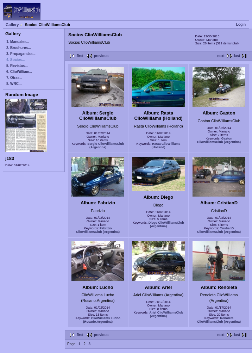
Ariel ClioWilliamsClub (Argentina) (166, 314)
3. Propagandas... (21, 54)
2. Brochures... (18, 48)
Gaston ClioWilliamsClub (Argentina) (219, 140)
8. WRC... (13, 84)
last (237, 56)
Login (241, 24)
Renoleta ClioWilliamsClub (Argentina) (219, 319)
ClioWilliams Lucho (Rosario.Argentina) (101, 319)
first (80, 56)
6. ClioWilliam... (19, 72)
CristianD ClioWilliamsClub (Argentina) (219, 230)
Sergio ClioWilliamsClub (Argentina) (105, 145)
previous (101, 56)
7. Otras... (14, 78)
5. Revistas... (17, 66)
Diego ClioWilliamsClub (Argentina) (166, 224)
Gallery (12, 25)
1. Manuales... (17, 42)
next (221, 56)
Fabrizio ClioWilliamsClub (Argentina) (98, 230)
